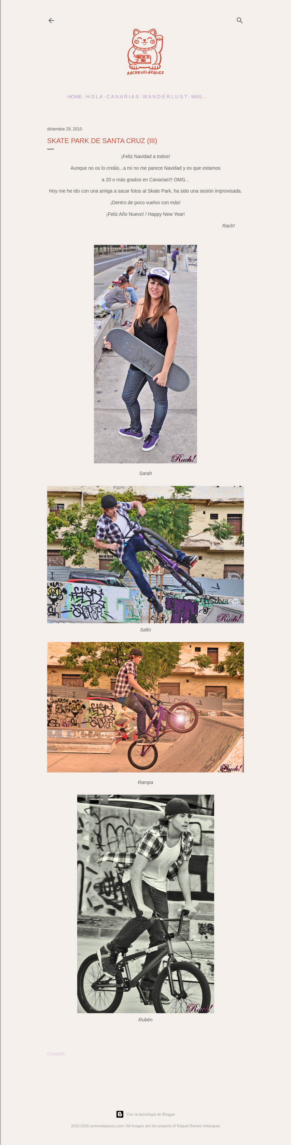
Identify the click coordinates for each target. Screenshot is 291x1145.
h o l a (94, 96)
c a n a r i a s (123, 96)
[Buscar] (240, 19)
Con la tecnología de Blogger (145, 1114)
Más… (198, 96)
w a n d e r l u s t (165, 96)
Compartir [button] (56, 1053)
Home (75, 96)
